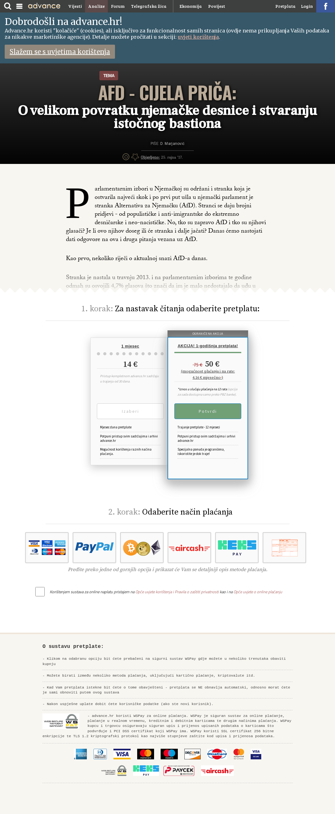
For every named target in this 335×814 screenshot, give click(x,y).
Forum (118, 6)
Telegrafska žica (149, 6)
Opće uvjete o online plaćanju (257, 592)
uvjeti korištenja (198, 37)
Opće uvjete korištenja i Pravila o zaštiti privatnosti (177, 592)
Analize (96, 6)
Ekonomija (191, 6)
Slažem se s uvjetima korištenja (60, 52)
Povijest (216, 6)
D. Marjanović (172, 143)
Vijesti (75, 6)
